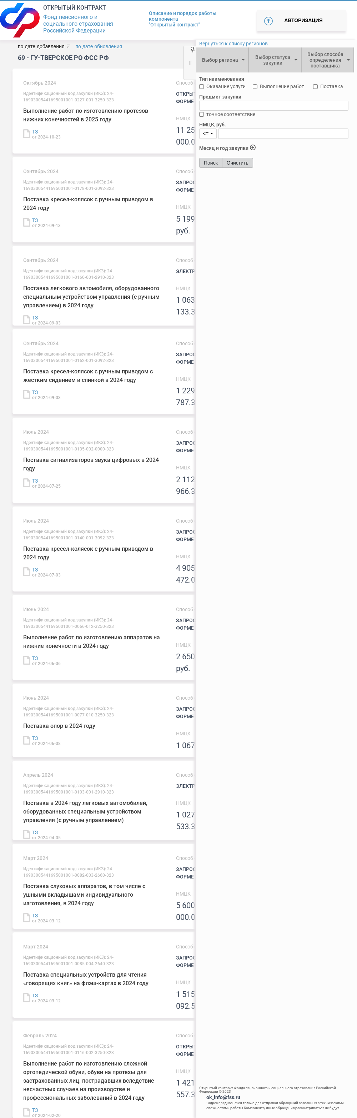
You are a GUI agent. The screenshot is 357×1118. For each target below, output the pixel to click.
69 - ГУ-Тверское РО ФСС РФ (63, 57)
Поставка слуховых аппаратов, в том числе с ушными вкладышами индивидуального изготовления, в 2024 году (84, 895)
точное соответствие (230, 114)
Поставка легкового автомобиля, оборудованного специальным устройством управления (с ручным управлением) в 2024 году (91, 297)
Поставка (331, 86)
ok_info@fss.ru (223, 1097)
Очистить (237, 163)
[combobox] (222, 59)
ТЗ (35, 132)
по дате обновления (98, 46)
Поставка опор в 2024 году (59, 725)
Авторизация (303, 20)
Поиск (211, 163)
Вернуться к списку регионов (233, 43)
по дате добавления (41, 46)
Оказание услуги (226, 86)
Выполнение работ (282, 86)
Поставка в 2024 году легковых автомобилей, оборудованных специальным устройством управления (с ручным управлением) (85, 812)
